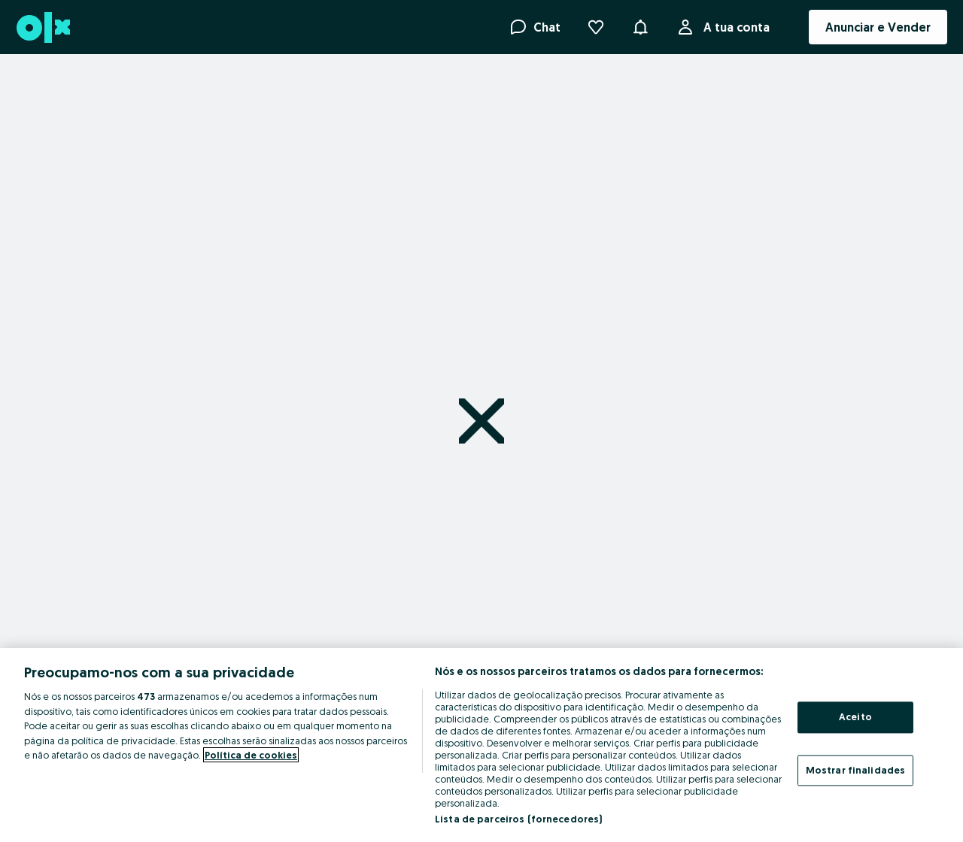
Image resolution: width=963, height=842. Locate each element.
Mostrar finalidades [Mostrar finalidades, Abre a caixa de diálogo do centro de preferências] (855, 770)
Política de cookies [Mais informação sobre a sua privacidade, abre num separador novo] (251, 755)
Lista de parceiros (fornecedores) (518, 819)
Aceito (855, 716)
